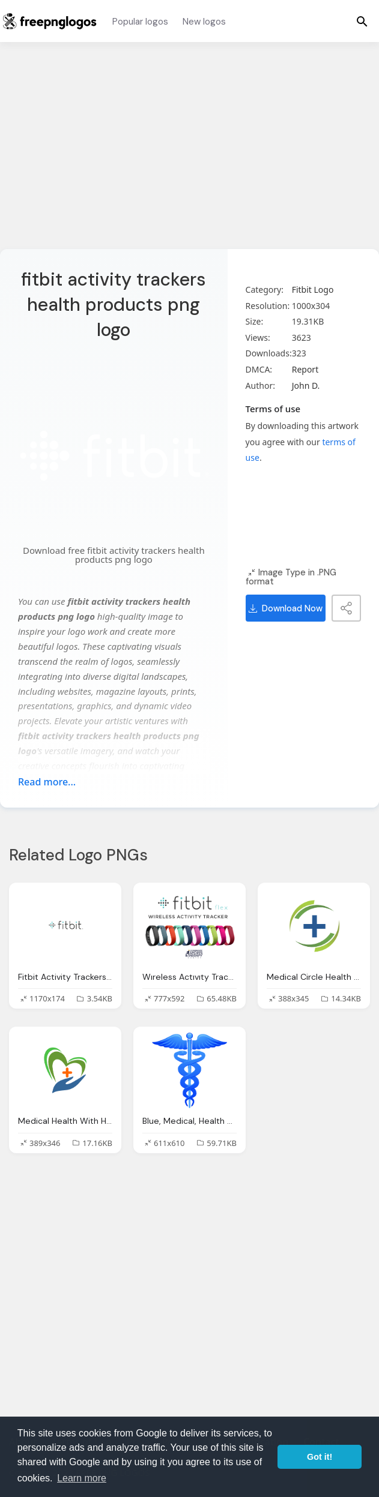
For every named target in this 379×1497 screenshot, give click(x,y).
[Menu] (362, 21)
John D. (306, 385)
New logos (204, 22)
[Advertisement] (189, 153)
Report (305, 369)
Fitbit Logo (313, 289)
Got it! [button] (319, 1457)
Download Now (286, 608)
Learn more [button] (81, 1478)
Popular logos (140, 22)
